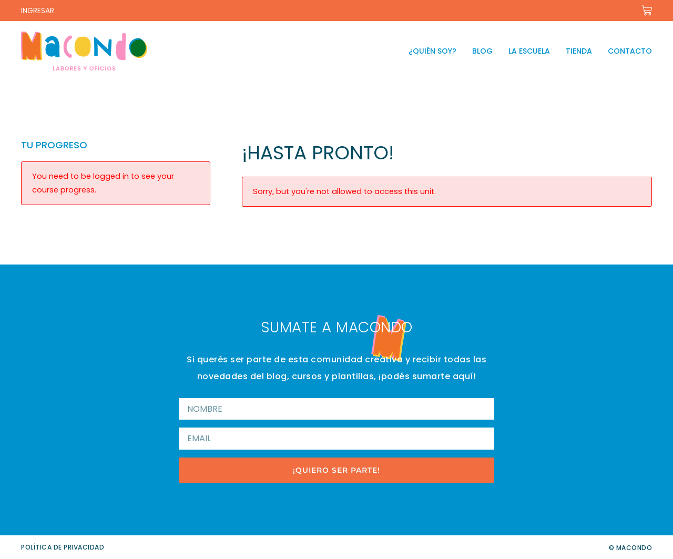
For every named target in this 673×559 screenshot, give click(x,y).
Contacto (630, 51)
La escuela (529, 51)
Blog (482, 51)
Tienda (579, 51)
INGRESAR (37, 10)
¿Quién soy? (432, 51)
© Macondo (630, 547)
